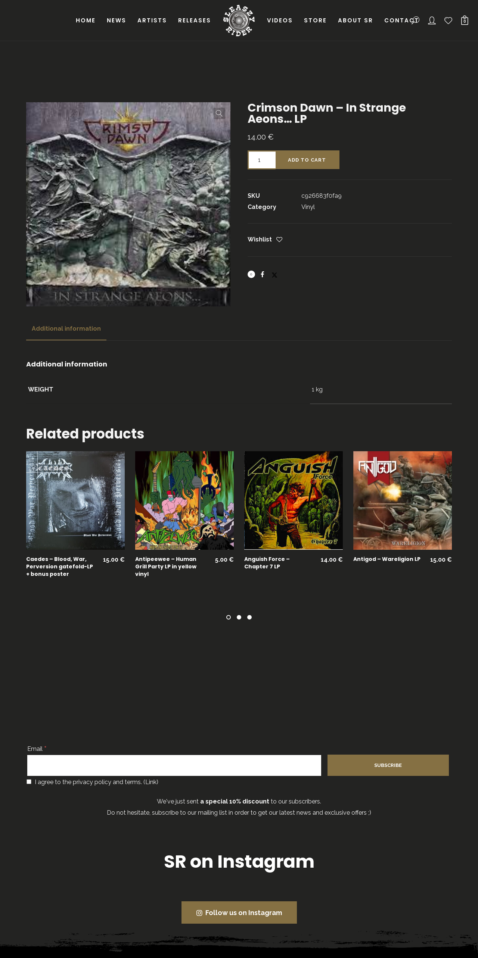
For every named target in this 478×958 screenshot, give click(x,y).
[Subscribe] (388, 765)
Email (37, 748)
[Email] (174, 765)
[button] (219, 113)
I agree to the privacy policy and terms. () (92, 782)
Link (150, 782)
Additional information (66, 328)
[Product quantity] (262, 159)
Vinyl (308, 206)
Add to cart (307, 160)
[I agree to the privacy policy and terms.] (29, 781)
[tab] (66, 329)
